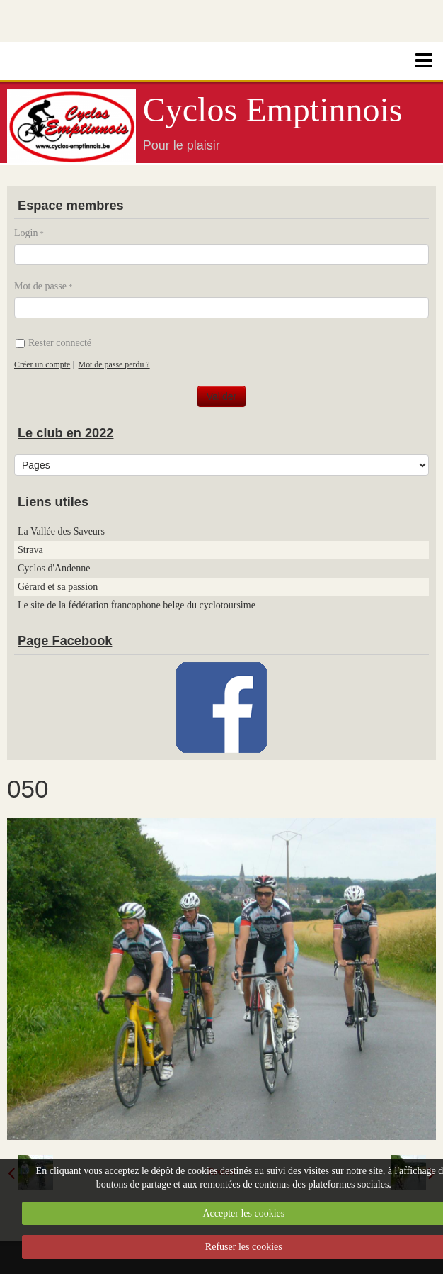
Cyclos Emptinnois (273, 109)
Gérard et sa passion (58, 586)
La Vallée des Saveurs (61, 531)
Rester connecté (53, 342)
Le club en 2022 (65, 433)
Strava (30, 549)
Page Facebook (65, 641)
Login (26, 233)
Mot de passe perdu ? (114, 364)
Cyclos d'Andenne (54, 568)
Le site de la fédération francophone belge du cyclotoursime (136, 605)
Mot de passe (40, 286)
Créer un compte (42, 364)
